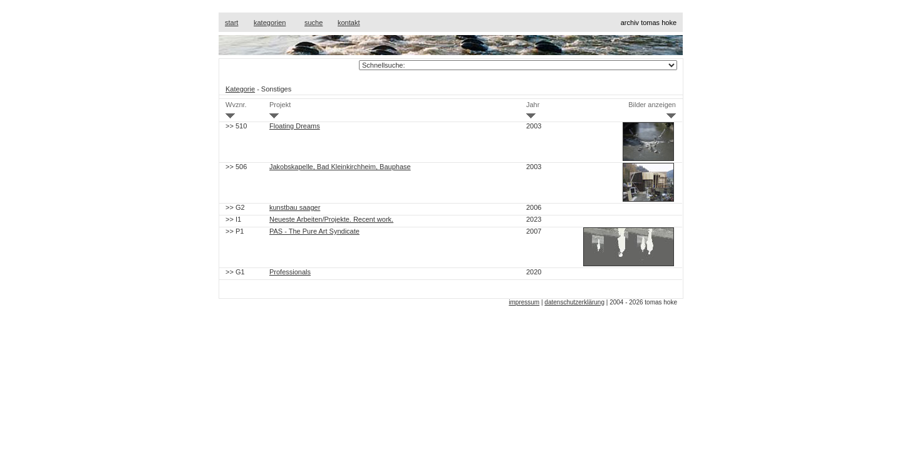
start (231, 22)
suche (313, 22)
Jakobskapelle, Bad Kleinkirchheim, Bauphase (340, 166)
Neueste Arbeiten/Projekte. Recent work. (331, 219)
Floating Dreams (294, 126)
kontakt (349, 22)
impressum (524, 302)
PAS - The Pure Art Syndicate (314, 231)
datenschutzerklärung (574, 302)
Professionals (290, 272)
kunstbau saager (294, 207)
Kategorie (240, 89)
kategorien (270, 22)
